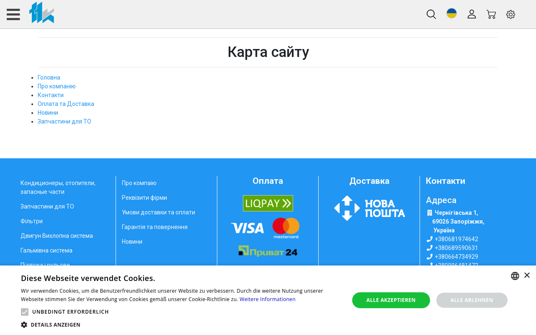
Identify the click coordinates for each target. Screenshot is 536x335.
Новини (48, 112)
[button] (451, 13)
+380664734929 (456, 256)
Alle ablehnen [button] (472, 300)
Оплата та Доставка (66, 103)
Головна (49, 77)
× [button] (526, 276)
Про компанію (57, 86)
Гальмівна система (46, 250)
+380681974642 (456, 239)
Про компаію (139, 183)
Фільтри (32, 221)
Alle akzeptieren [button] (391, 300)
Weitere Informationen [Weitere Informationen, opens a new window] (268, 299)
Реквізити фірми (144, 197)
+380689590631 (456, 248)
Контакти (51, 95)
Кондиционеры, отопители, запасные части (58, 187)
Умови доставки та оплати (158, 212)
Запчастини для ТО (64, 121)
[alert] (268, 300)
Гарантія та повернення (155, 227)
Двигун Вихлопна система (57, 235)
